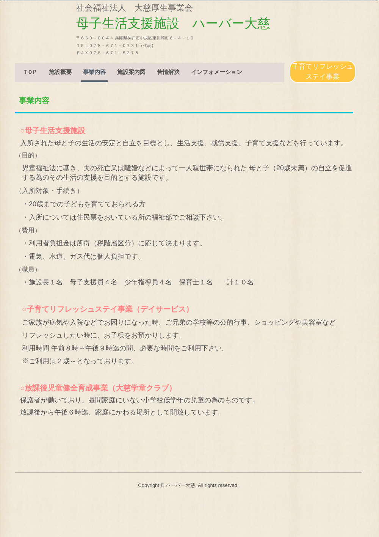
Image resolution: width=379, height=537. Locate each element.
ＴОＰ (30, 73)
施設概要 (60, 73)
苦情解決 (168, 73)
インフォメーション (216, 73)
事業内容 (94, 73)
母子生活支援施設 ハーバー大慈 (75, 27)
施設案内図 (131, 73)
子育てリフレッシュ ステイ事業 (324, 71)
